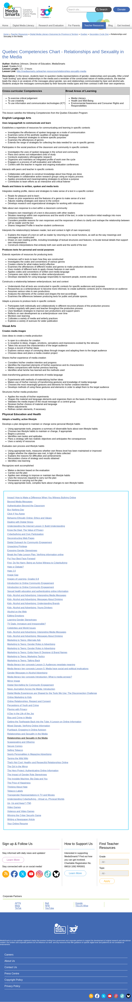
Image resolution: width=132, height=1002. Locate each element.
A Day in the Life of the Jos (20, 713)
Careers (8, 954)
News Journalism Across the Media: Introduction (31, 689)
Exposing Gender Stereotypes (22, 550)
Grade (102, 856)
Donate (121, 9)
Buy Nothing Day (15, 510)
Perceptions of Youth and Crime (23, 705)
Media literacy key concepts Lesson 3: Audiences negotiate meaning (41, 664)
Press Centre (11, 973)
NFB (47, 906)
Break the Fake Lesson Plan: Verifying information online (35, 554)
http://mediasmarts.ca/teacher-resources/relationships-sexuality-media (51, 71)
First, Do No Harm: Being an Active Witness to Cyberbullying (37, 563)
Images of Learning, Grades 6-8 (23, 579)
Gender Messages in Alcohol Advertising (27, 673)
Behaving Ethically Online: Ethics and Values (29, 518)
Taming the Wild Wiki (17, 758)
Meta (17, 906)
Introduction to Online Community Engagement (30, 583)
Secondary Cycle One (99, 34)
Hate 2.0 (11, 571)
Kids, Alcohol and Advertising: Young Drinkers (29, 607)
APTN (18, 903)
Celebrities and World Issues (21, 628)
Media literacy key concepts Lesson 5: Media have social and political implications (47, 668)
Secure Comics (14, 746)
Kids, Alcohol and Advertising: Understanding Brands (33, 603)
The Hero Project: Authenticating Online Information (33, 770)
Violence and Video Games (20, 811)
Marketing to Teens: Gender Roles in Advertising (31, 644)
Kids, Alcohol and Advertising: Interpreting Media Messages (36, 595)
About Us (9, 961)
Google (79, 903)
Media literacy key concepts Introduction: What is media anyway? (39, 677)
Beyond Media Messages (19, 501)
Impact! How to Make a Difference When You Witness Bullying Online (41, 497)
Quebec (83, 34)
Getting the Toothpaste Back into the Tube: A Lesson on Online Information (44, 722)
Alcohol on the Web (17, 611)
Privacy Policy (12, 986)
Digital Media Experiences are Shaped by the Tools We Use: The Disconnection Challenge (52, 693)
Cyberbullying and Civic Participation (25, 534)
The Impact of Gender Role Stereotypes (27, 774)
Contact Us (10, 967)
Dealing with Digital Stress (20, 522)
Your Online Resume (17, 823)
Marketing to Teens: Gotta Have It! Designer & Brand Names (37, 652)
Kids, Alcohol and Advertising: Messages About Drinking (35, 599)
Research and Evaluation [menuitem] (51, 25)
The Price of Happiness (19, 783)
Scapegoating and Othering (21, 742)
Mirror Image (13, 681)
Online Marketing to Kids (19, 697)
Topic (102, 868)
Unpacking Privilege (17, 546)
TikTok (18, 908)
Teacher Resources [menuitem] (94, 25)
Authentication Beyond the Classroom (26, 505)
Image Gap (12, 575)
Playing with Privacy (17, 709)
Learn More (13, 859)
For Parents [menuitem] (74, 25)
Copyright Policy (13, 979)
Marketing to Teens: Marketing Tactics (26, 656)
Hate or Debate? (15, 567)
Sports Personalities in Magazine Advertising (29, 754)
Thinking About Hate (17, 787)
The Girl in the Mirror (17, 766)
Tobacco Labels (15, 791)
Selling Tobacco (15, 750)
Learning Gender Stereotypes (22, 620)
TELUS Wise (81, 906)
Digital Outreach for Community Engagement (29, 542)
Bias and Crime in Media (19, 717)
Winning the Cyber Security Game (24, 815)
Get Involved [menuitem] (123, 25)
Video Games (14, 807)
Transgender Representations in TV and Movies (31, 795)
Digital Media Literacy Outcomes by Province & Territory (54, 34)
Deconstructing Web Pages (20, 538)
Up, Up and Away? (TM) (19, 803)
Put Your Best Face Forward (21, 558)
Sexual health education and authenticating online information (37, 591)
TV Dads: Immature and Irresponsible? (26, 624)
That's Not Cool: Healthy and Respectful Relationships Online (37, 762)
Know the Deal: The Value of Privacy (25, 530)
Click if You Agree (16, 514)
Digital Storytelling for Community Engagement (30, 685)
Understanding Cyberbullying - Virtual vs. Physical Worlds (35, 799)
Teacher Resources (19, 34)
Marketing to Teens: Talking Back (23, 660)
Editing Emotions (15, 616)
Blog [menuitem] (110, 25)
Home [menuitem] (5, 25)
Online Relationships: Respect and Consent (29, 701)
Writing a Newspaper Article (21, 819)
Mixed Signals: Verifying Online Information (28, 726)
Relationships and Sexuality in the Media (27, 734)
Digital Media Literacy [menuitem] (23, 25)
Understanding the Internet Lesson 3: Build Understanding (36, 526)
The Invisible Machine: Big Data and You (27, 779)
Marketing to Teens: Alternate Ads (24, 640)
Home (6, 34)
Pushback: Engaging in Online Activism (26, 730)
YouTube (49, 908)
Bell (47, 903)
